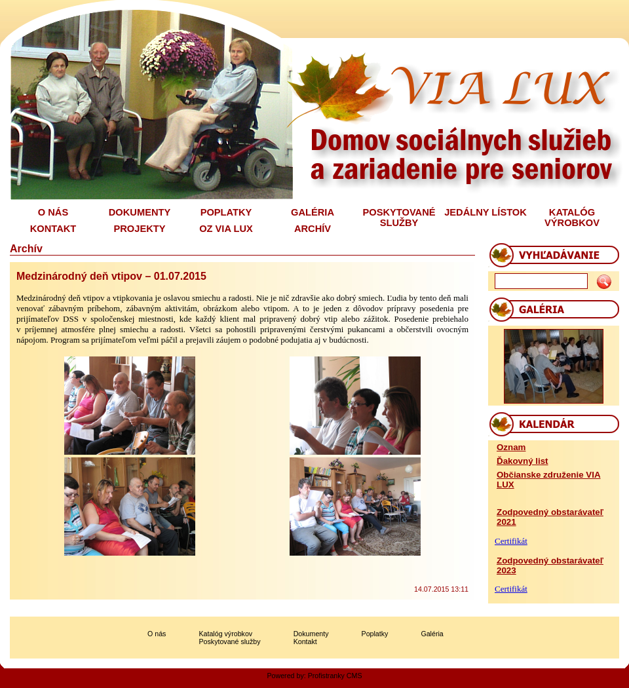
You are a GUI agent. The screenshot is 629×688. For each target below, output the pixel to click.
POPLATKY (226, 212)
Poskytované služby (229, 641)
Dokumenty (311, 634)
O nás (156, 634)
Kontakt (305, 641)
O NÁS (53, 212)
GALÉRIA (312, 212)
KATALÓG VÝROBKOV (572, 217)
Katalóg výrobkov (225, 634)
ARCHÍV (312, 228)
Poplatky (375, 634)
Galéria (432, 634)
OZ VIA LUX (226, 228)
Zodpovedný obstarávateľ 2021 (550, 517)
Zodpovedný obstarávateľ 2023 (550, 565)
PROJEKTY (140, 228)
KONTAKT (53, 228)
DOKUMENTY (139, 212)
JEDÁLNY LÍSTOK (485, 212)
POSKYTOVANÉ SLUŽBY (398, 217)
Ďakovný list (522, 461)
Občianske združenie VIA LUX (549, 479)
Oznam (511, 447)
